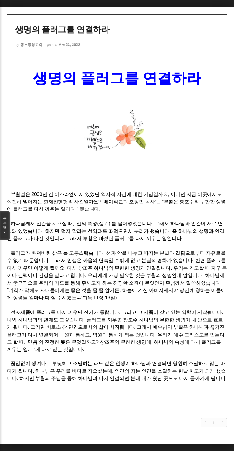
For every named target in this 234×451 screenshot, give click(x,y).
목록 (5, 225)
